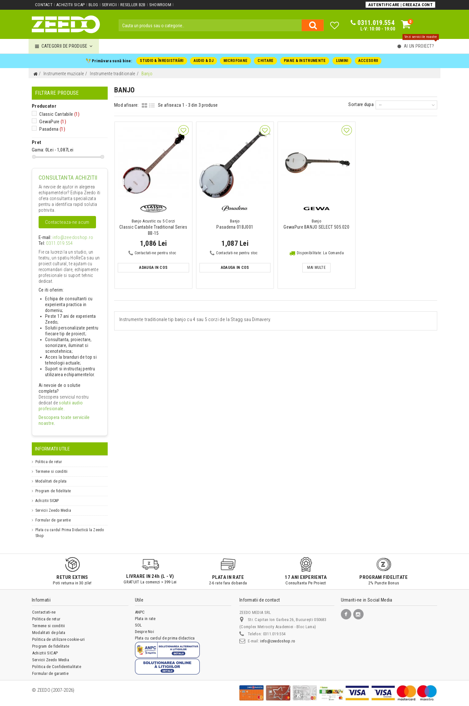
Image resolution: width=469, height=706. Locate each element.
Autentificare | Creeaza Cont (400, 4)
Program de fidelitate (53, 486)
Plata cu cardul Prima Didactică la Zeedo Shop (69, 527)
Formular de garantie (53, 515)
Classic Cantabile (56, 114)
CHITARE (265, 60)
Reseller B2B (132, 4)
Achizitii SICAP (70, 4)
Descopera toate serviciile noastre (67, 418)
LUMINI (341, 60)
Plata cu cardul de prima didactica (165, 632)
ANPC (140, 606)
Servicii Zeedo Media (53, 505)
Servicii (108, 4)
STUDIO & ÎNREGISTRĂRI (162, 60)
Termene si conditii (51, 466)
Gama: (37, 150)
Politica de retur (48, 456)
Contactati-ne (43, 606)
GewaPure (50, 122)
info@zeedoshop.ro (67, 238)
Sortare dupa (363, 104)
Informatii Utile (52, 444)
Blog (93, 4)
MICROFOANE (235, 60)
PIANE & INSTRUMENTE (304, 60)
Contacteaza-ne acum (67, 223)
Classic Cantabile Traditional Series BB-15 (153, 227)
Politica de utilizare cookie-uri (58, 634)
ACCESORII (367, 60)
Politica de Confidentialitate (56, 661)
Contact (44, 4)
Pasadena (50, 129)
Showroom (159, 4)
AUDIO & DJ (203, 60)
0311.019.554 (56, 244)
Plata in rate (145, 613)
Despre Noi (144, 626)
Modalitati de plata (51, 476)
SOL (138, 619)
